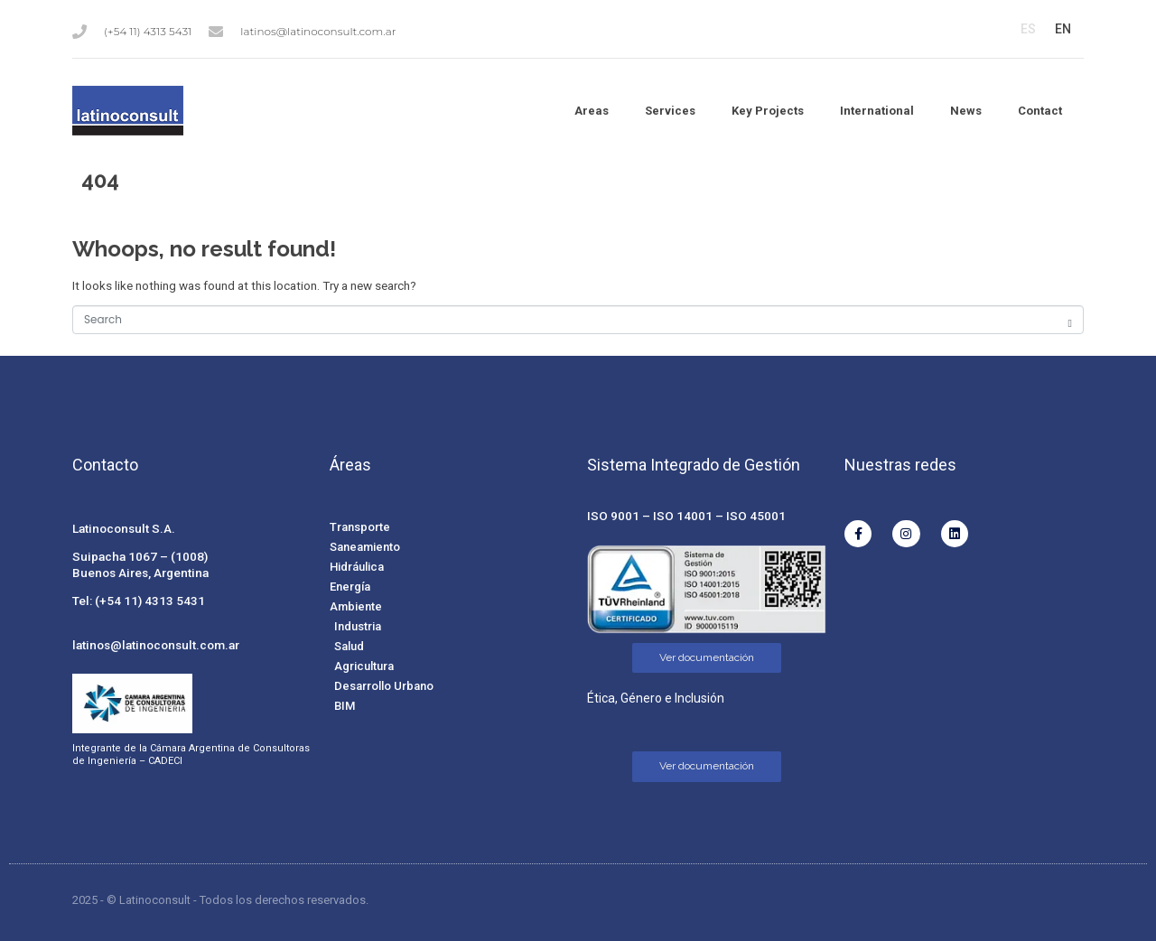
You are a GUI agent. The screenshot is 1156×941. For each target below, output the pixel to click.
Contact (1040, 110)
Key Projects (768, 110)
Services (670, 110)
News (966, 110)
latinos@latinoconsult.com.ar (155, 645)
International (877, 110)
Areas (591, 110)
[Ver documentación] (706, 658)
